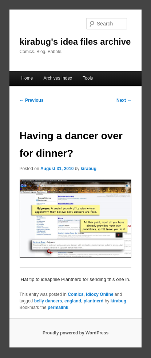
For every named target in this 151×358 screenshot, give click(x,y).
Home (27, 78)
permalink (58, 307)
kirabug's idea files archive (75, 42)
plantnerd (94, 300)
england (72, 300)
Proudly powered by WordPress (75, 332)
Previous (32, 100)
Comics (75, 294)
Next (123, 100)
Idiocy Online (99, 294)
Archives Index (57, 78)
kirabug (88, 168)
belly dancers (48, 300)
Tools (88, 78)
